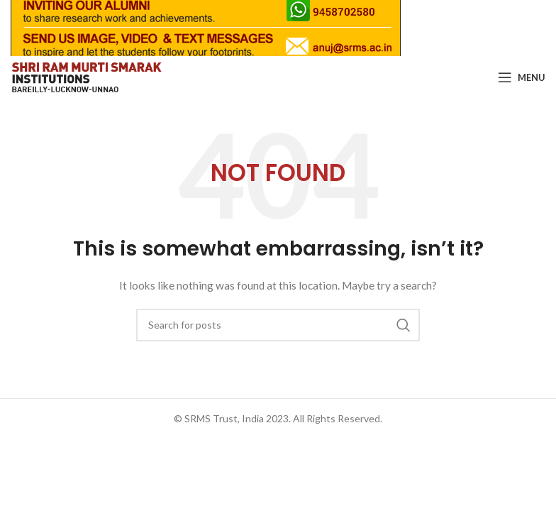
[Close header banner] (538, 28)
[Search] (278, 324)
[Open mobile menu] (521, 76)
